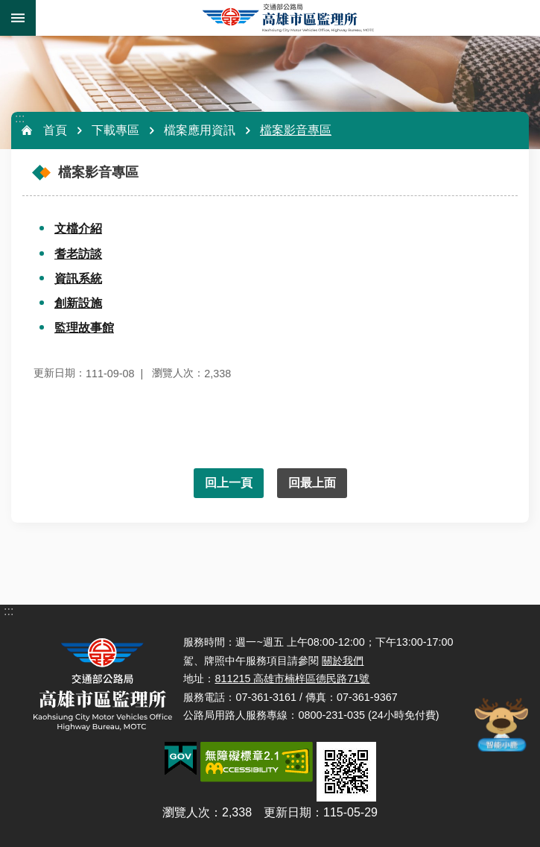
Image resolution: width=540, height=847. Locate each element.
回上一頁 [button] (228, 482)
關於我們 (342, 661)
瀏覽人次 (186, 812)
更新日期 (287, 812)
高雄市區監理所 (288, 18)
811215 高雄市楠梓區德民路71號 (292, 678)
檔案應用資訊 (199, 130)
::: (20, 118)
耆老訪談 (78, 254)
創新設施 (78, 303)
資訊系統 (78, 278)
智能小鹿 (500, 724)
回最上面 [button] (312, 482)
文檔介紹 (78, 228)
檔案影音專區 (295, 130)
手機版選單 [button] (18, 18)
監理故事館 (84, 327)
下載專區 (115, 130)
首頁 (55, 130)
